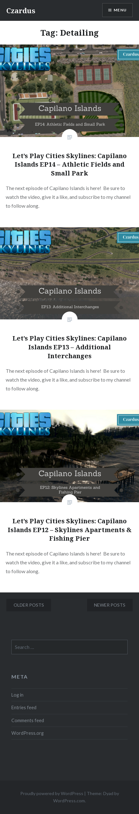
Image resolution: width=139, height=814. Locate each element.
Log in (17, 695)
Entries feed (23, 707)
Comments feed (27, 720)
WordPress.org (27, 733)
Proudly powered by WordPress (51, 793)
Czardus (20, 10)
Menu (120, 10)
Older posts (29, 605)
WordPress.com (69, 800)
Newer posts (109, 605)
